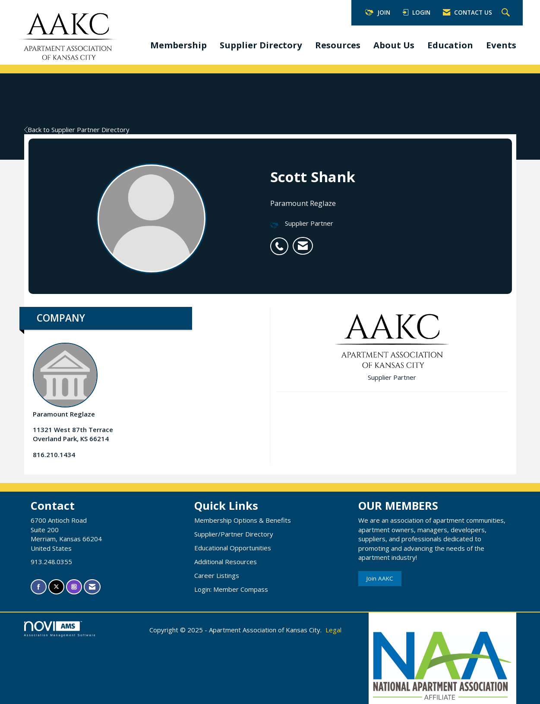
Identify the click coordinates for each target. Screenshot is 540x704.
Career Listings (216, 575)
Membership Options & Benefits (242, 520)
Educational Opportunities (232, 547)
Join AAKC (379, 578)
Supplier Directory (261, 45)
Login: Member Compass (231, 589)
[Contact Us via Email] (92, 586)
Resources (337, 45)
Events (501, 45)
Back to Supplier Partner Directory (76, 129)
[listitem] (281, 241)
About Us (393, 45)
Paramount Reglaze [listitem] (65, 380)
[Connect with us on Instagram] (74, 586)
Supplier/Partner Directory (233, 534)
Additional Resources (225, 561)
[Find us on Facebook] (39, 586)
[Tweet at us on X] (56, 586)
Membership (178, 45)
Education (450, 45)
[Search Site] (507, 13)
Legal (333, 629)
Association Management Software (60, 629)
